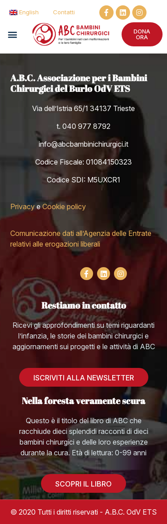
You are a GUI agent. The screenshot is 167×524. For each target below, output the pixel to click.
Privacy (22, 206)
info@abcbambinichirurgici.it (83, 144)
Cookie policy (64, 206)
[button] (12, 34)
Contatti (64, 12)
